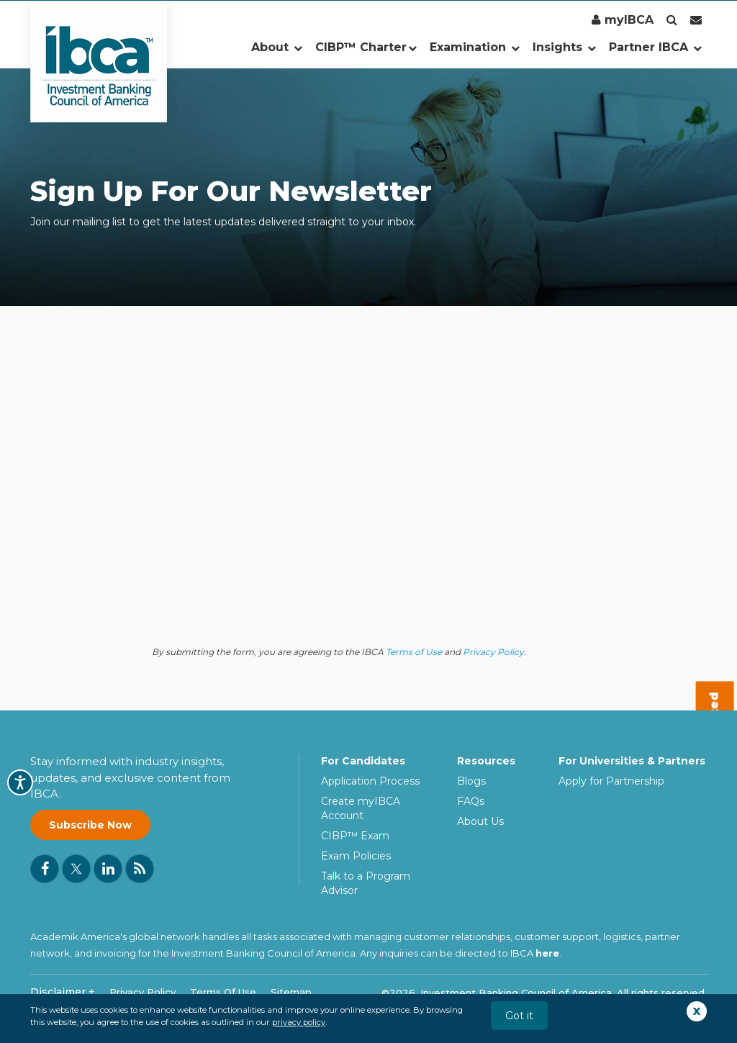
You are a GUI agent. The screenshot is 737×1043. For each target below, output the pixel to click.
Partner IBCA (655, 47)
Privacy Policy (493, 651)
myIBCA (623, 20)
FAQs (470, 801)
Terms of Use (414, 651)
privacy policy (298, 1022)
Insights (564, 47)
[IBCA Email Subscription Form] (334, 503)
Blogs (471, 781)
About (276, 47)
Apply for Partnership (611, 781)
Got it (519, 1015)
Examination (475, 47)
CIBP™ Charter (366, 47)
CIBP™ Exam (355, 835)
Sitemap (291, 992)
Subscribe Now (90, 824)
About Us (480, 821)
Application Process (370, 781)
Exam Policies (356, 855)
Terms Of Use (223, 992)
